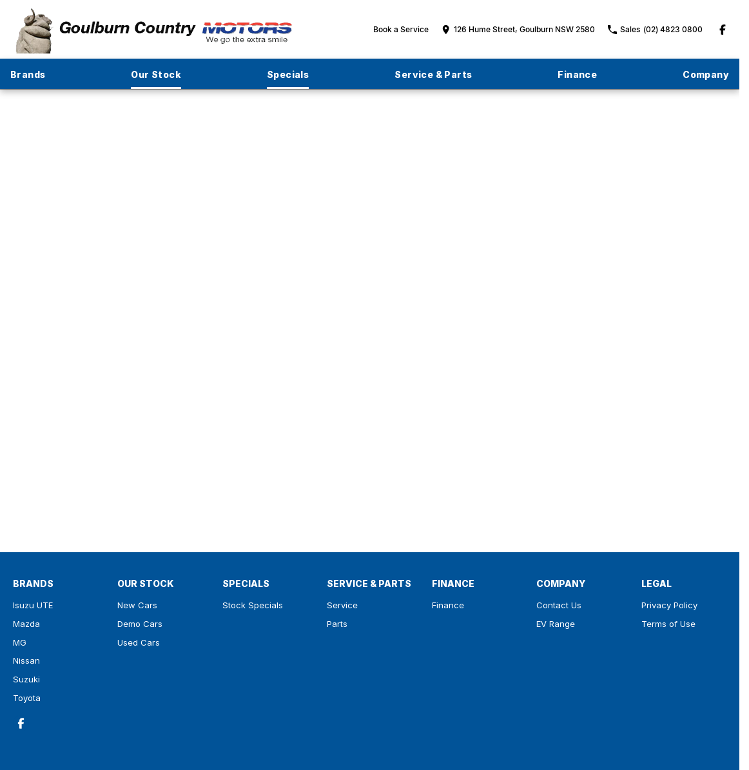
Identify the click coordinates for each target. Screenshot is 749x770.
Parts (337, 624)
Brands (27, 74)
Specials (288, 74)
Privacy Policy (669, 605)
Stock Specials (252, 605)
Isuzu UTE (33, 605)
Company (706, 74)
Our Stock (156, 74)
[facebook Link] (722, 30)
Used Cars (138, 642)
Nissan (26, 660)
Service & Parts (433, 74)
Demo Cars (139, 624)
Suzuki (26, 679)
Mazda (26, 624)
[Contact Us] (518, 29)
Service (342, 605)
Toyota (27, 698)
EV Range (555, 624)
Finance (577, 74)
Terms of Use (668, 624)
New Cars (137, 605)
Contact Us (558, 605)
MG (19, 642)
